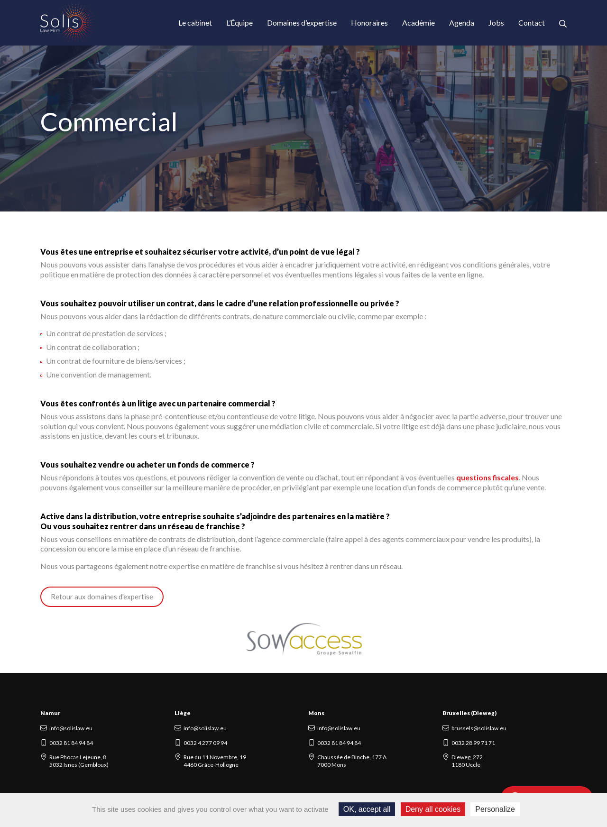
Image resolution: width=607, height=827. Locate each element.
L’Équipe (239, 22)
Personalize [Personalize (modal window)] (495, 809)
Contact (531, 22)
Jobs (496, 22)
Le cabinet (195, 22)
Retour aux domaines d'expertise (102, 596)
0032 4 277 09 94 (205, 742)
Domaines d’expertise (302, 22)
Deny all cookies (433, 809)
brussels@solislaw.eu (478, 728)
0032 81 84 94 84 (71, 742)
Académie (418, 22)
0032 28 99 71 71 (473, 742)
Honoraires (369, 22)
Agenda (461, 22)
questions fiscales (487, 477)
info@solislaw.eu (70, 728)
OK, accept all (367, 809)
